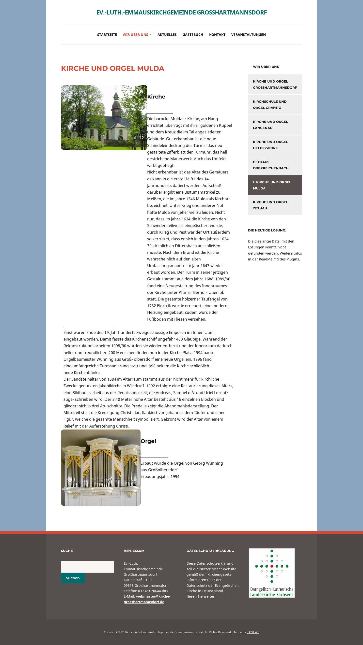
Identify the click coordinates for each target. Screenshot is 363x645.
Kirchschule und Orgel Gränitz (270, 105)
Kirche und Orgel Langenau (270, 125)
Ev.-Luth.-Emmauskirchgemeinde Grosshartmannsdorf (181, 12)
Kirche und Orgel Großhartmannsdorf (275, 84)
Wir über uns (135, 34)
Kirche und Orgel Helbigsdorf (270, 145)
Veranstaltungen (248, 34)
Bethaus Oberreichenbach (271, 165)
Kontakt (217, 34)
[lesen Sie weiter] (201, 596)
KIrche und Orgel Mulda (272, 185)
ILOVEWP (253, 632)
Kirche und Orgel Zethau (270, 205)
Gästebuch (193, 34)
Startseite (107, 34)
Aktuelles (167, 34)
